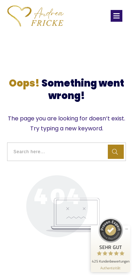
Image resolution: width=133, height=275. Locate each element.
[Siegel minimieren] (126, 229)
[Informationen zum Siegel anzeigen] (110, 268)
